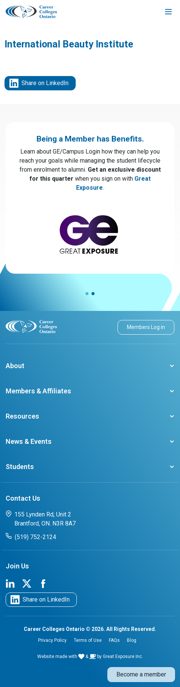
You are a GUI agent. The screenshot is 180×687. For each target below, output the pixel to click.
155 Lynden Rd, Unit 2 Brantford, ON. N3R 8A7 (41, 518)
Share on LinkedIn (39, 83)
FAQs (114, 640)
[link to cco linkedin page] (10, 582)
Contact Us (23, 498)
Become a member (141, 674)
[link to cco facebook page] (43, 582)
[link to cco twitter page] (26, 582)
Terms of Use (88, 640)
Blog (131, 640)
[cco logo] (31, 326)
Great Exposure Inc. (123, 656)
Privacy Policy (52, 640)
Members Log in (146, 327)
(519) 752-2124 (31, 537)
